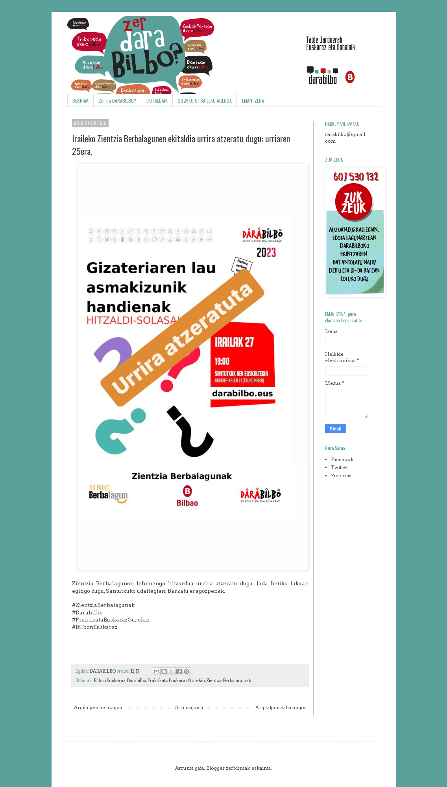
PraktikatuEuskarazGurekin (176, 680)
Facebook (342, 459)
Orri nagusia (188, 707)
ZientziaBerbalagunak (228, 680)
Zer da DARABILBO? (117, 100)
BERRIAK (80, 100)
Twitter (339, 467)
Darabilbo (136, 680)
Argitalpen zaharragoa (281, 707)
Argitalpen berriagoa (98, 707)
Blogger (215, 768)
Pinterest (341, 475)
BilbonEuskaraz (110, 680)
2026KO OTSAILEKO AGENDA (205, 100)
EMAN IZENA (253, 100)
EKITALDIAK (157, 100)
